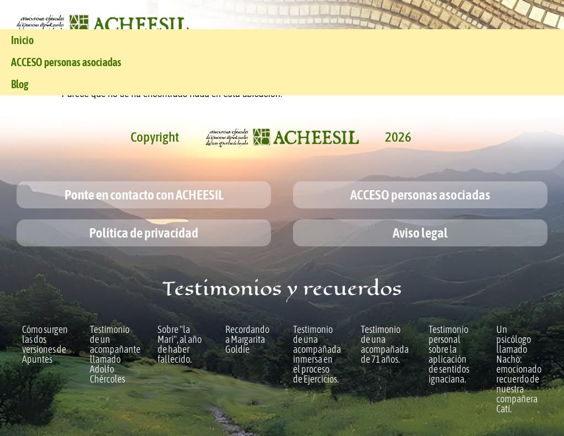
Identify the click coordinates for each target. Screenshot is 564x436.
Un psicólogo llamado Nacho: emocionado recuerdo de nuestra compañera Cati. (518, 369)
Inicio (22, 40)
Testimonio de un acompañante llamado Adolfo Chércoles (115, 354)
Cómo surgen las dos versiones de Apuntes (45, 344)
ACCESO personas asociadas (66, 62)
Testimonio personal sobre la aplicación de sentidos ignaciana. (449, 354)
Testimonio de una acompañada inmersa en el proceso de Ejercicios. (317, 354)
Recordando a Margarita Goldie (247, 339)
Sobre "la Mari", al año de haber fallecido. (180, 344)
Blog (20, 84)
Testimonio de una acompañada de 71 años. (385, 344)
